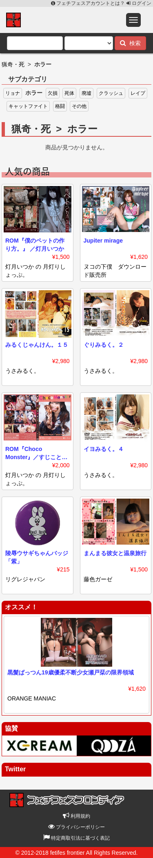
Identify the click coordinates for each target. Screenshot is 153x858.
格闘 (60, 106)
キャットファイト (28, 106)
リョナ (12, 93)
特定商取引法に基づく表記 (76, 838)
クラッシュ (111, 93)
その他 (79, 106)
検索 (130, 42)
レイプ (138, 93)
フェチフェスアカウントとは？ (88, 3)
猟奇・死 (13, 64)
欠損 (53, 93)
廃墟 (86, 93)
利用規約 (76, 816)
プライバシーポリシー (76, 827)
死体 (69, 93)
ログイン (138, 3)
